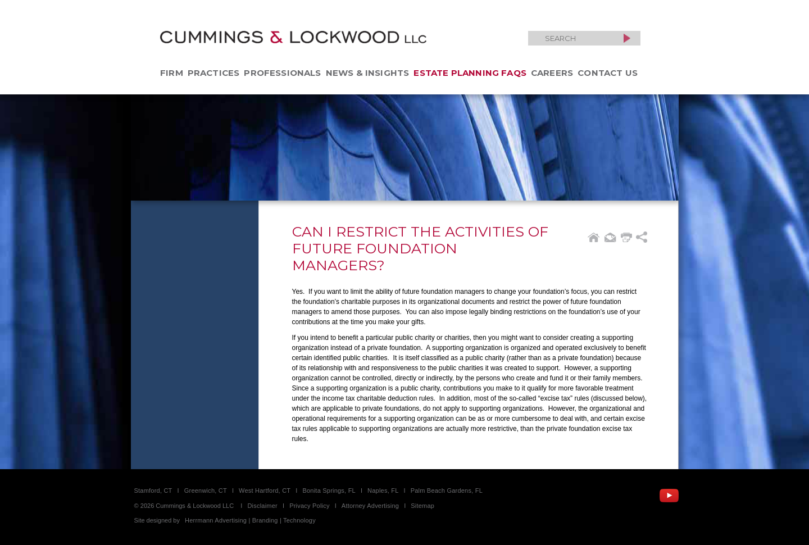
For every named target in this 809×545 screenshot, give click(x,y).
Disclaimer (262, 505)
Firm (171, 72)
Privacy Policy (309, 505)
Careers (552, 72)
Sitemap (422, 505)
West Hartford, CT (264, 490)
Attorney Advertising (370, 505)
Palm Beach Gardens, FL (447, 490)
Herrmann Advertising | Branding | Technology (250, 520)
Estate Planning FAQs (469, 72)
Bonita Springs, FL (328, 490)
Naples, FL (382, 490)
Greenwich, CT (205, 490)
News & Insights (368, 72)
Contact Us (608, 72)
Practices (214, 72)
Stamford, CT (153, 490)
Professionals (282, 72)
